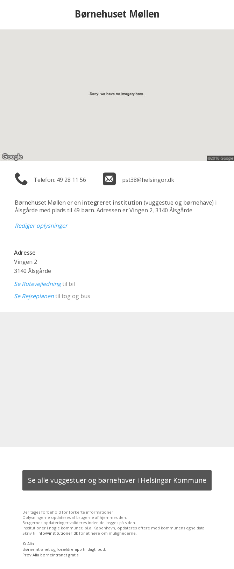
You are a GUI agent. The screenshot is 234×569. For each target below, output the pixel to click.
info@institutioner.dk (57, 533)
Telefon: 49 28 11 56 (60, 180)
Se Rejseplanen (34, 296)
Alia (30, 543)
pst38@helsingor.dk (148, 180)
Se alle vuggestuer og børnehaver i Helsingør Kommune (117, 480)
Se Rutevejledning (37, 284)
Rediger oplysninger (41, 225)
